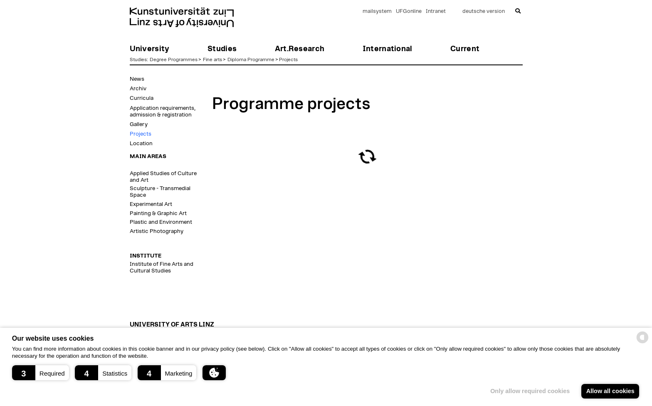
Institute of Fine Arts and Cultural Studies (161, 267)
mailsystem (377, 11)
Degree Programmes (174, 59)
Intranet (436, 11)
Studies (138, 59)
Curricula (141, 98)
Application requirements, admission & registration (162, 111)
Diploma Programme (250, 59)
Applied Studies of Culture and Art (163, 177)
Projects (288, 59)
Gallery (139, 124)
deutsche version (483, 11)
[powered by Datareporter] (642, 342)
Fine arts (212, 59)
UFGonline (409, 11)
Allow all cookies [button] (610, 391)
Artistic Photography (156, 231)
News (137, 79)
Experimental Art (151, 204)
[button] (40, 372)
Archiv (138, 89)
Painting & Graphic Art (158, 213)
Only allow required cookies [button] (530, 391)
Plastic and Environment (161, 222)
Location (141, 143)
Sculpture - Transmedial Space (160, 192)
